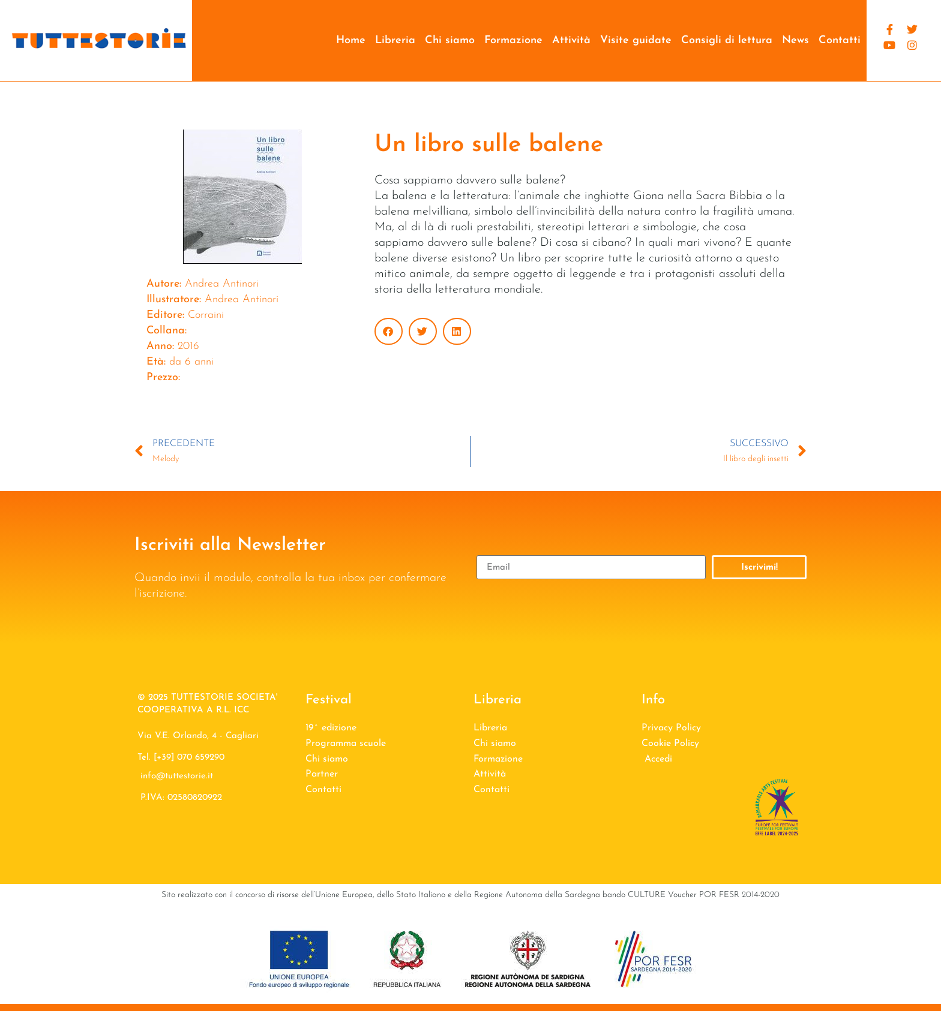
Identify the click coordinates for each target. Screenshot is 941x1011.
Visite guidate (636, 40)
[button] (388, 331)
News (795, 40)
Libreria (395, 40)
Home (350, 40)
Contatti (840, 40)
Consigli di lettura (726, 40)
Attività (571, 40)
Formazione (513, 40)
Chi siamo (450, 40)
